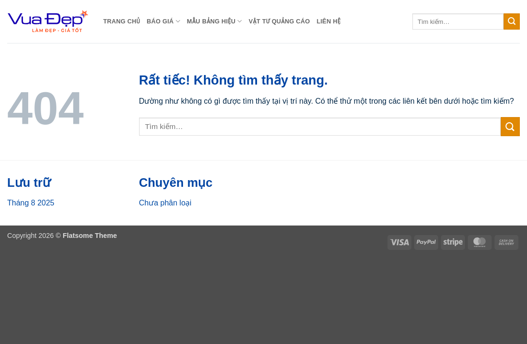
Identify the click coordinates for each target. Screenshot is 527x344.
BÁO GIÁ (163, 21)
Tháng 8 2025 (30, 203)
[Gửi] (512, 21)
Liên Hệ (329, 21)
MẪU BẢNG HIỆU (214, 21)
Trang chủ (121, 21)
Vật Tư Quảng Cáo (279, 21)
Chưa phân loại (165, 203)
